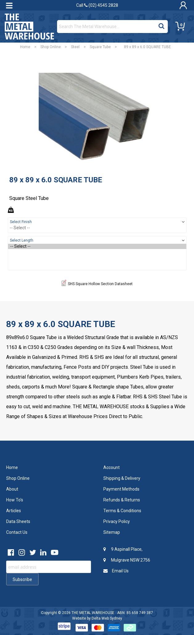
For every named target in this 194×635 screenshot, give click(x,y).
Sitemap (111, 532)
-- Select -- (97, 246)
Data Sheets (18, 521)
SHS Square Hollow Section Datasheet (97, 284)
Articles (13, 510)
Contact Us (16, 532)
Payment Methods (121, 489)
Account (111, 467)
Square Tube (100, 47)
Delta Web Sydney (107, 618)
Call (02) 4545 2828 (97, 5)
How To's (14, 499)
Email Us (116, 570)
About (12, 489)
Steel (75, 47)
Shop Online (50, 47)
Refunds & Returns (121, 499)
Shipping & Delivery (121, 478)
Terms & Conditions (122, 510)
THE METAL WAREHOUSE (93, 613)
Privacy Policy (116, 521)
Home (25, 47)
